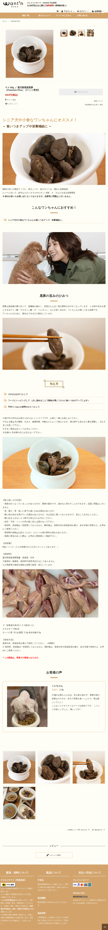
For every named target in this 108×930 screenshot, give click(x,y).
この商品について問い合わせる (78, 830)
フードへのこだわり (63, 15)
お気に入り (11, 104)
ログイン (83, 11)
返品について (98, 101)
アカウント (68, 11)
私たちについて (45, 15)
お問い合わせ (82, 15)
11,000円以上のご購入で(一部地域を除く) (47, 5)
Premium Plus (15, 21)
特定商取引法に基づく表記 (94, 105)
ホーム (4, 21)
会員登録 (98, 11)
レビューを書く (54, 855)
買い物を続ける (99, 830)
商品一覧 (25, 15)
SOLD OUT (81, 92)
